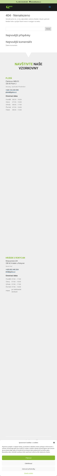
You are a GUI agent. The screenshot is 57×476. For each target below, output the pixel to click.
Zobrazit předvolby (28, 469)
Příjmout (28, 458)
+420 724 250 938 (23, 2)
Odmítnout (28, 463)
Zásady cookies (28, 473)
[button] (54, 443)
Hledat (48, 29)
